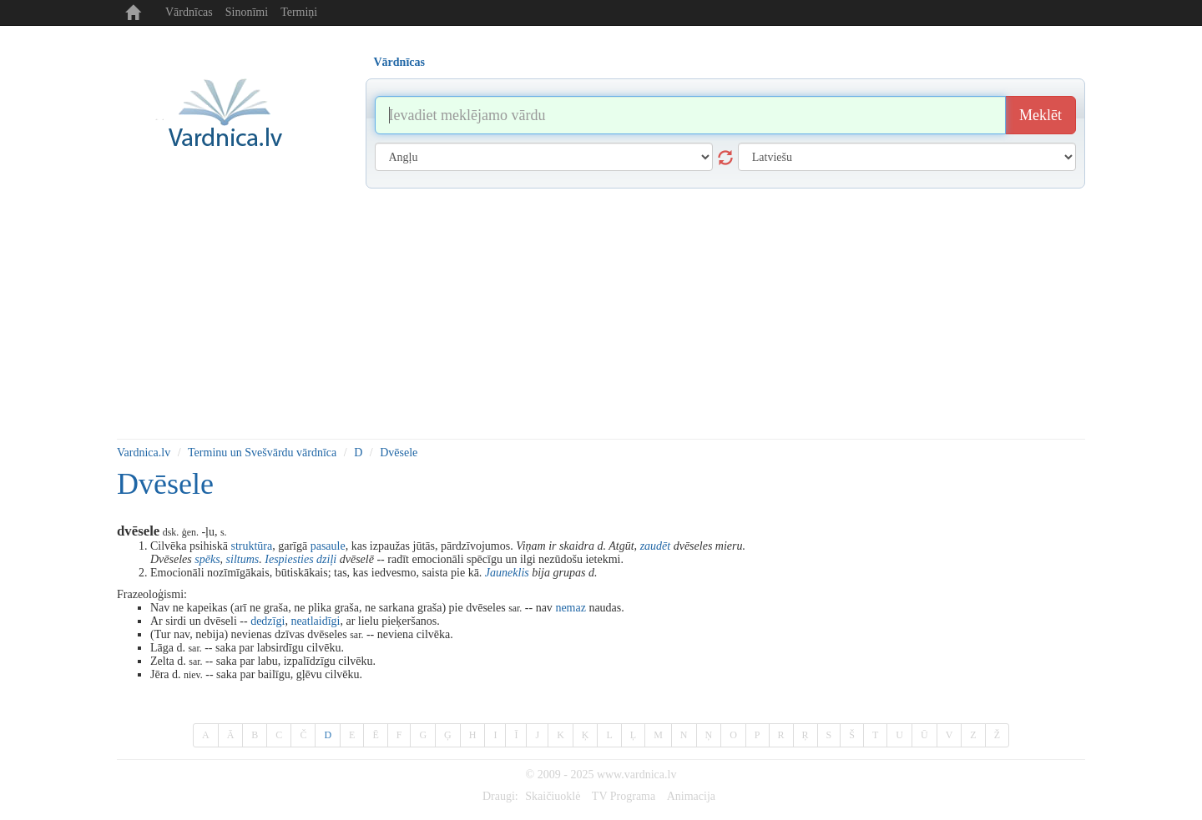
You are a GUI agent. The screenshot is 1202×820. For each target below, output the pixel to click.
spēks (207, 559)
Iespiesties (289, 559)
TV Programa (623, 796)
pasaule (328, 546)
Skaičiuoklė (552, 796)
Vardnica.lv (143, 452)
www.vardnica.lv (637, 774)
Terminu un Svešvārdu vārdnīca (262, 452)
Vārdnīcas (189, 12)
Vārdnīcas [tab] (399, 62)
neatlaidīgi (315, 621)
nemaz (570, 607)
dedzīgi (267, 621)
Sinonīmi (246, 12)
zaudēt (655, 546)
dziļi (326, 559)
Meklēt (1040, 115)
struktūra (251, 546)
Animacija (691, 796)
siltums (243, 559)
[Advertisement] (601, 313)
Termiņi (298, 12)
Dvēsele (398, 452)
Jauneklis (507, 572)
